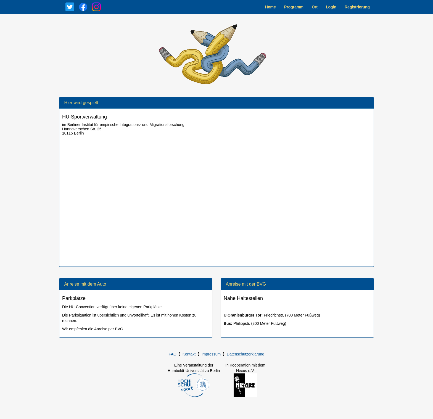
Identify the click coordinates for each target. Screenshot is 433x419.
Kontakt (189, 354)
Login (331, 7)
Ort (315, 7)
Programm (293, 7)
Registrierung (357, 7)
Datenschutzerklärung (245, 354)
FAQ (172, 354)
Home (270, 7)
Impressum (211, 354)
